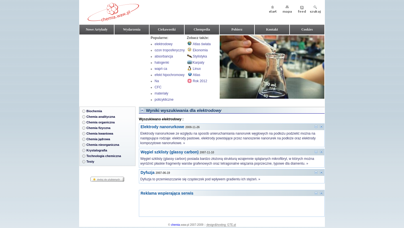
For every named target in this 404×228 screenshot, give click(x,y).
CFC (158, 87)
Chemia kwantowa (99, 133)
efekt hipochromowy (170, 75)
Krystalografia (96, 150)
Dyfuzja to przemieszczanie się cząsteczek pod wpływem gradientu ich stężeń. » (200, 179)
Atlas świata (202, 44)
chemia (175, 224)
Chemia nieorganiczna (102, 144)
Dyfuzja (148, 172)
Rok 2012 (200, 81)
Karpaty (198, 63)
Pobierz (236, 29)
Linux (197, 69)
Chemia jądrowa (98, 139)
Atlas (196, 75)
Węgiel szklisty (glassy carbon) (170, 152)
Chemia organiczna (100, 122)
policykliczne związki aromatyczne (164, 100)
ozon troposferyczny (170, 50)
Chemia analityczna (100, 116)
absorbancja (164, 56)
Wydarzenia (131, 29)
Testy (90, 161)
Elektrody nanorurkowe (162, 127)
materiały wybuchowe (163, 93)
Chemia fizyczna (98, 128)
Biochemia (94, 111)
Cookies (307, 29)
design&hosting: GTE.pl (221, 224)
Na (157, 81)
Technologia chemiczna (103, 156)
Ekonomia (200, 50)
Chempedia (202, 29)
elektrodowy (164, 44)
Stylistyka (200, 56)
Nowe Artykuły (97, 29)
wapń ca (161, 69)
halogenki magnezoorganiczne (170, 63)
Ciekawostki (167, 29)
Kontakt (272, 29)
